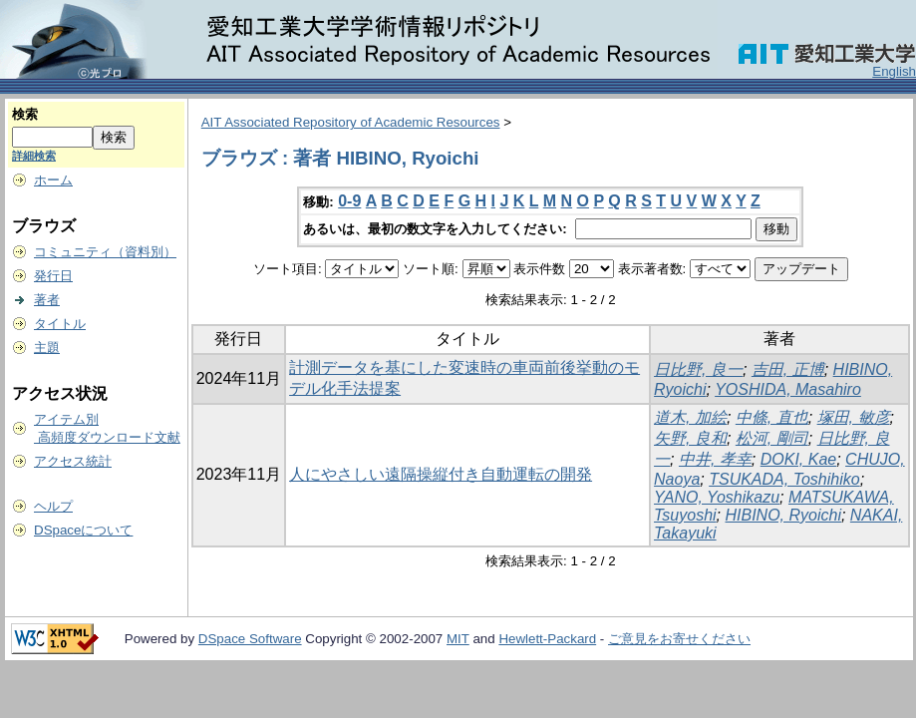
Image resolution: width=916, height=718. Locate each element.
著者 (47, 299)
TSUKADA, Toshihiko (784, 479)
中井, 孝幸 (715, 459)
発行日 (53, 275)
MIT (458, 638)
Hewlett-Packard (547, 638)
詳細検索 (34, 156)
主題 (47, 347)
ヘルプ (53, 506)
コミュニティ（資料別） (105, 251)
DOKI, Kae (798, 459)
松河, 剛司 (772, 438)
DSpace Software (250, 638)
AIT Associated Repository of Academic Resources (350, 122)
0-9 (349, 200)
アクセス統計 (73, 461)
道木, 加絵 (690, 417)
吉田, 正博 (788, 369)
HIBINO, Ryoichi (783, 515)
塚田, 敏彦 (853, 417)
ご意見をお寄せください (679, 638)
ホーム (53, 180)
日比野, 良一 (698, 369)
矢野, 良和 (690, 438)
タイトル (60, 323)
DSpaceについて (83, 530)
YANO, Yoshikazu (716, 497)
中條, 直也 (772, 417)
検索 (25, 114)
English (894, 71)
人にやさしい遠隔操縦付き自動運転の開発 (440, 474)
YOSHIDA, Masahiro (788, 389)
